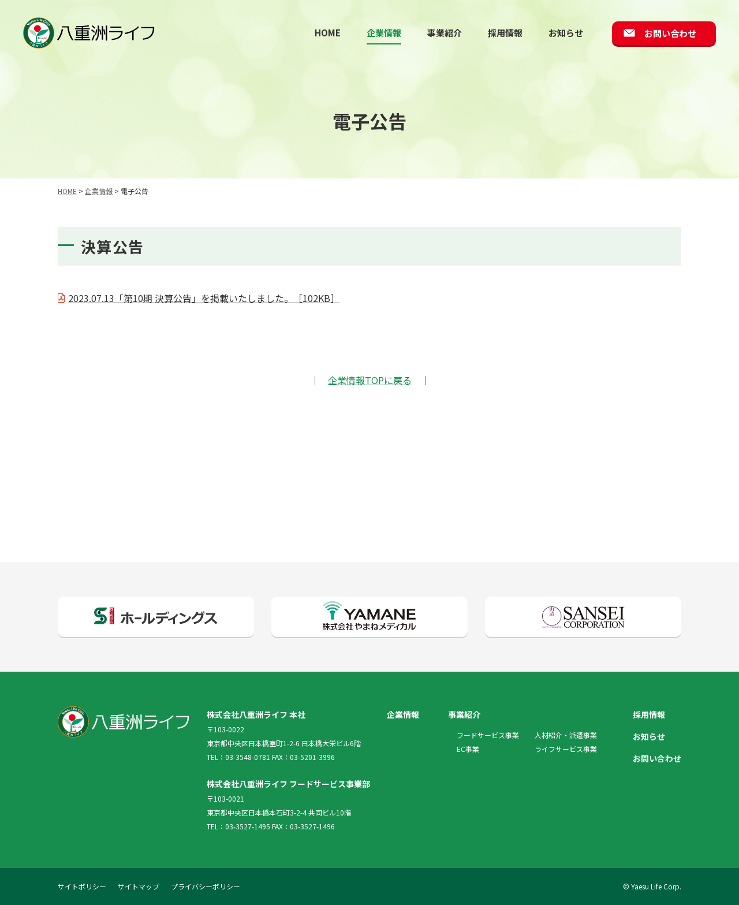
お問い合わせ (670, 33)
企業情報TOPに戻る (370, 380)
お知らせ (565, 33)
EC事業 (468, 749)
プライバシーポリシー (205, 886)
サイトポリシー (82, 886)
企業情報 (384, 33)
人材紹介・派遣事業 (566, 735)
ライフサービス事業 (566, 749)
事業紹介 (444, 33)
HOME (328, 33)
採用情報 (505, 33)
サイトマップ (138, 886)
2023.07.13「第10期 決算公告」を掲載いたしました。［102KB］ (203, 298)
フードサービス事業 (488, 735)
